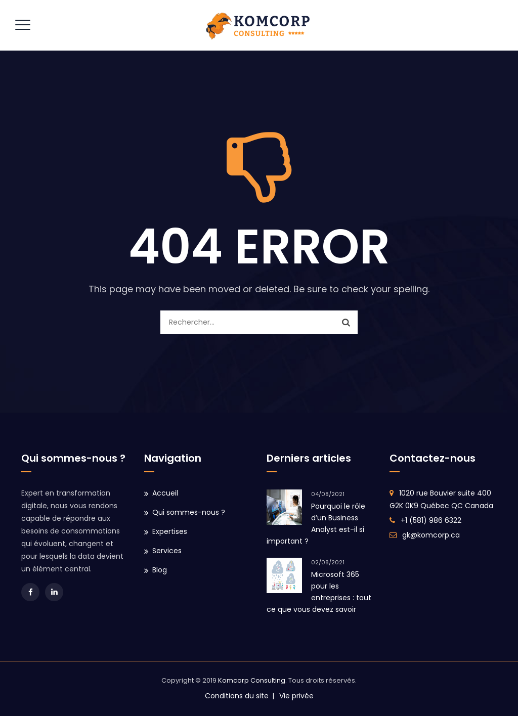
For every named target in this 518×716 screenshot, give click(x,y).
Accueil (165, 493)
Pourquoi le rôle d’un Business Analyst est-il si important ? (316, 523)
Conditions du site (237, 696)
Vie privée (296, 696)
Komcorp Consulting (251, 680)
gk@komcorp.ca (431, 535)
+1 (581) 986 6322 (431, 520)
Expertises (169, 531)
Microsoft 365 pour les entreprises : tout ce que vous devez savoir (319, 591)
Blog (159, 570)
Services (167, 551)
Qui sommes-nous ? (188, 512)
